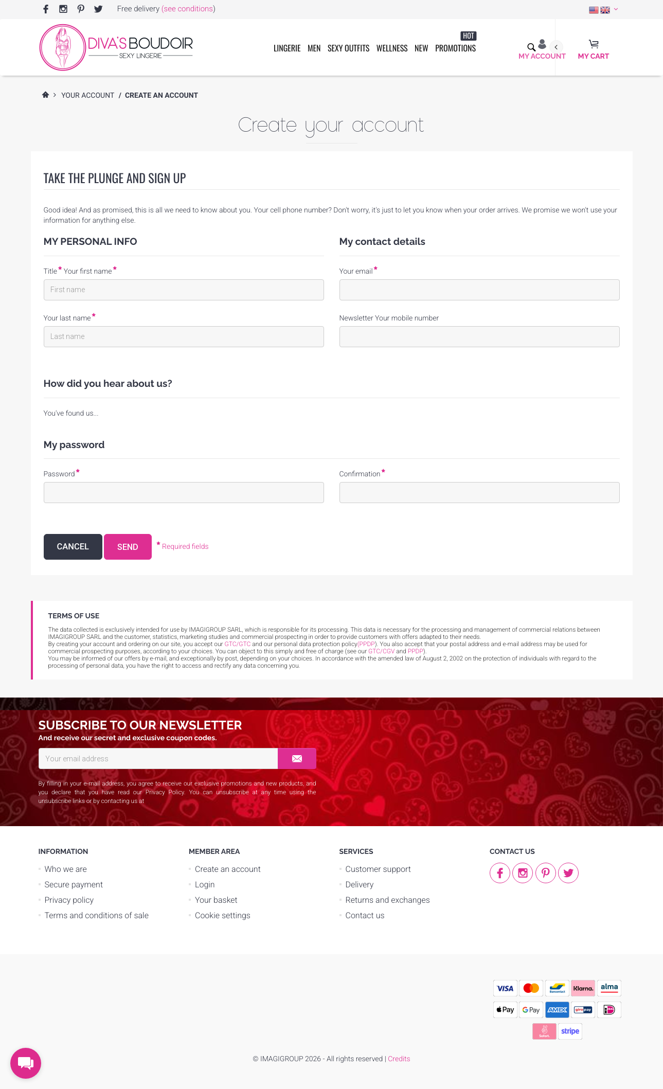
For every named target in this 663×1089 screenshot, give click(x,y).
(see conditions (187, 8)
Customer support (378, 869)
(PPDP (366, 644)
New (421, 48)
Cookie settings (222, 915)
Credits (399, 1059)
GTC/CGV (381, 651)
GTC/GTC (238, 644)
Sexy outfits (348, 48)
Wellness (392, 48)
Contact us (365, 915)
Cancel (73, 547)
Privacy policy (69, 900)
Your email (356, 271)
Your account (87, 96)
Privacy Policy (165, 792)
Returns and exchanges (388, 900)
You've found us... (71, 413)
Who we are (66, 869)
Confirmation (360, 474)
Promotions (455, 42)
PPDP (415, 651)
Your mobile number (407, 318)
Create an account (228, 869)
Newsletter (356, 318)
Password (59, 474)
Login (205, 884)
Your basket (216, 900)
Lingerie (287, 48)
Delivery (360, 884)
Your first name (88, 271)
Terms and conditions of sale (97, 915)
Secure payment (74, 884)
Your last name (67, 318)
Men (314, 48)
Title (50, 271)
